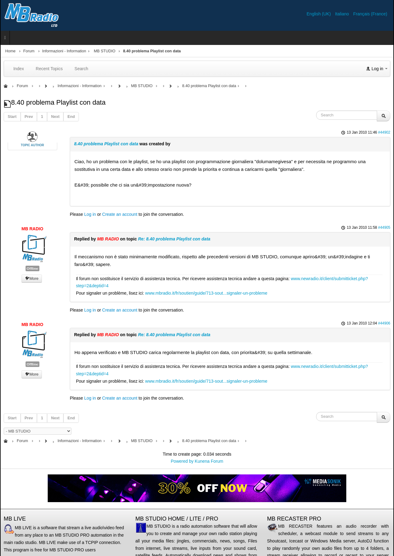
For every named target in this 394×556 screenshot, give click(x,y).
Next (55, 117)
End (71, 117)
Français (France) (370, 13)
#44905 (384, 227)
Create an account (119, 214)
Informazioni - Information (64, 51)
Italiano (342, 13)
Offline (32, 268)
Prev (29, 117)
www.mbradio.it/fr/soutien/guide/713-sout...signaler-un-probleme (206, 293)
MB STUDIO (104, 51)
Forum (28, 51)
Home (10, 51)
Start (12, 117)
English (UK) (319, 13)
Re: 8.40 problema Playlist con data (174, 238)
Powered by (182, 461)
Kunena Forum (209, 461)
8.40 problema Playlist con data (106, 143)
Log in (90, 214)
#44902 (384, 132)
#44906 (384, 323)
